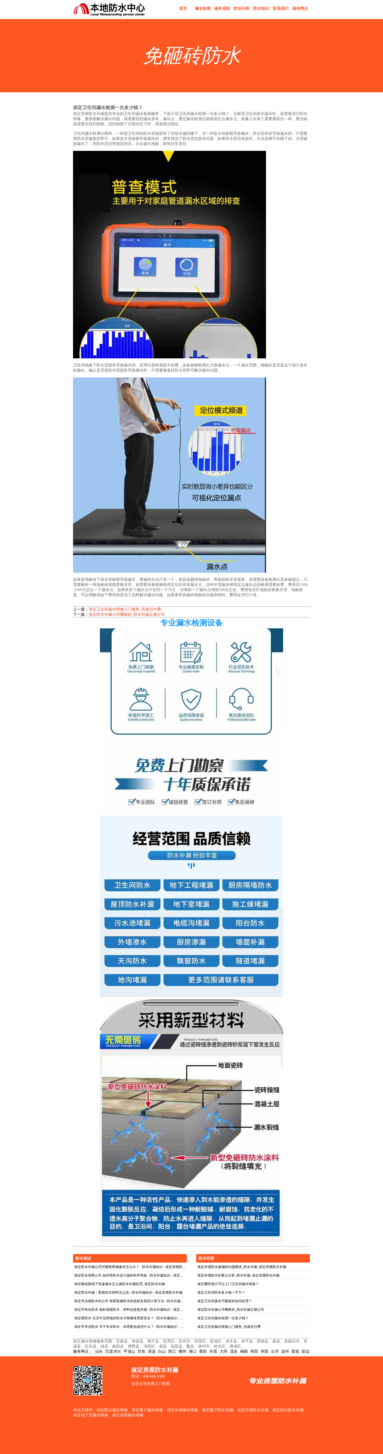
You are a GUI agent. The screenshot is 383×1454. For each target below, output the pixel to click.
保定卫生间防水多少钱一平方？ (221, 1292)
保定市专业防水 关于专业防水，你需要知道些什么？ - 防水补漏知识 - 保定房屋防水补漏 (130, 1327)
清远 (152, 1351)
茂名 (234, 1351)
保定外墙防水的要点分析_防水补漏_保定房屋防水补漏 (238, 1275)
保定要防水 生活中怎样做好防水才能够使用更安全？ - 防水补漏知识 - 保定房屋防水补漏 (130, 1318)
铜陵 (244, 1351)
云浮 (275, 1351)
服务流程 (222, 8)
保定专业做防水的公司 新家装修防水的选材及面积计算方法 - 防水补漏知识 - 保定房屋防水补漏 (130, 1301)
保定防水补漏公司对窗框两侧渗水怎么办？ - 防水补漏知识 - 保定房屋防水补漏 (130, 1267)
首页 (183, 8)
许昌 (213, 1351)
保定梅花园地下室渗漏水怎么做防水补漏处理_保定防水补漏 (119, 1284)
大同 (223, 1351)
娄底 (295, 1351)
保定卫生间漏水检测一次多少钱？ (223, 1318)
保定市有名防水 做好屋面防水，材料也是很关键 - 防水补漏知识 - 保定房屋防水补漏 (130, 1309)
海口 (193, 1351)
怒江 (172, 1351)
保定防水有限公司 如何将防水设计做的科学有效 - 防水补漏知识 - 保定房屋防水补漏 (130, 1275)
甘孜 (141, 1351)
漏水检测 (202, 8)
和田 (254, 1351)
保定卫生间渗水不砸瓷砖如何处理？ (224, 1301)
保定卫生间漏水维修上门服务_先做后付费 (125, 609)
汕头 (99, 1351)
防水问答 (241, 8)
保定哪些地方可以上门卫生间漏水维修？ (228, 1284)
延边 (305, 1351)
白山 (162, 1351)
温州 (285, 1351)
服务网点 (300, 8)
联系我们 (280, 8)
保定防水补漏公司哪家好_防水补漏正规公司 (127, 614)
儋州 (182, 1351)
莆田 (203, 1351)
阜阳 (264, 1351)
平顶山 (129, 1351)
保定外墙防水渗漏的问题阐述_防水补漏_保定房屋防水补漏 (241, 1267)
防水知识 (261, 8)
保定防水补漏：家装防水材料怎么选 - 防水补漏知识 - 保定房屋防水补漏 (128, 1292)
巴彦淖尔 (113, 1351)
